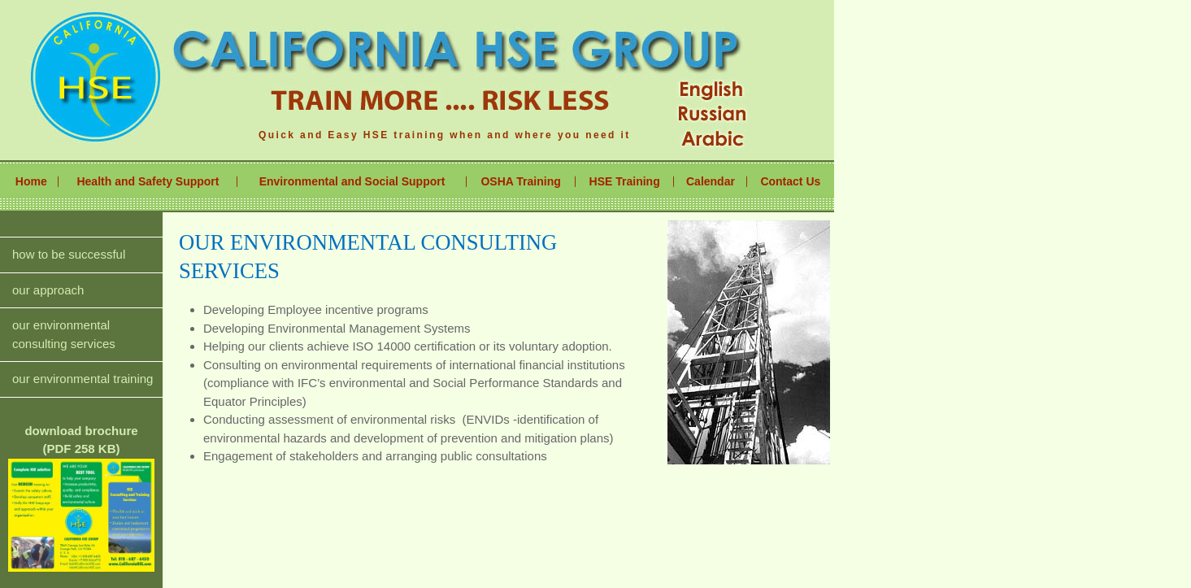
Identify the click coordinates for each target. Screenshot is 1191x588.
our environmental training (82, 378)
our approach (48, 290)
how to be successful (68, 254)
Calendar (710, 181)
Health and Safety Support (147, 181)
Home (31, 181)
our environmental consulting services (63, 334)
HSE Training (624, 181)
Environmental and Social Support (352, 181)
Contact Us (790, 181)
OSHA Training (520, 181)
